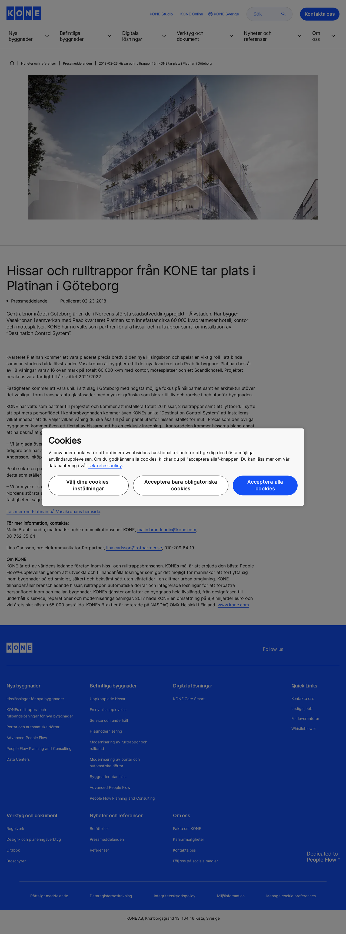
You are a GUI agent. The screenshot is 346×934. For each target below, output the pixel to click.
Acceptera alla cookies (265, 485)
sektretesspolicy (105, 465)
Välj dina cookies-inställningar (88, 485)
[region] (173, 467)
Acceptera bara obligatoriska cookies (180, 485)
